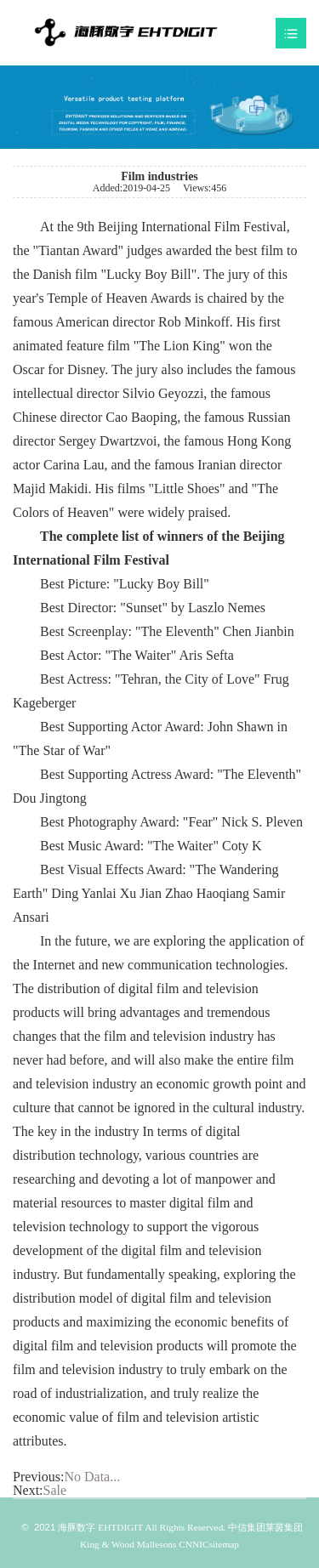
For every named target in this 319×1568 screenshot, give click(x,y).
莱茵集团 (284, 1527)
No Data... (92, 1476)
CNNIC (192, 1544)
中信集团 (246, 1527)
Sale (55, 1490)
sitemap (224, 1544)
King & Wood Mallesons (128, 1544)
